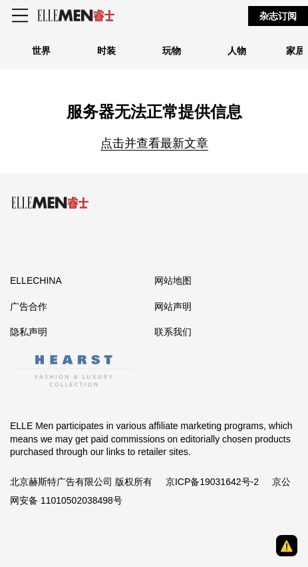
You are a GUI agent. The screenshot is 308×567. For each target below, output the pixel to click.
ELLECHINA (36, 280)
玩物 (171, 50)
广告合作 (28, 306)
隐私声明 (28, 331)
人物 (237, 50)
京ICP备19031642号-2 (212, 481)
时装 (106, 50)
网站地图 (173, 280)
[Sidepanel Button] (21, 16)
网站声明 (173, 306)
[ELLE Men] (76, 15)
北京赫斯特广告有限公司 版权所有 (81, 481)
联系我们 (173, 331)
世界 (41, 50)
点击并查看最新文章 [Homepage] (154, 143)
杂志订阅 (278, 16)
